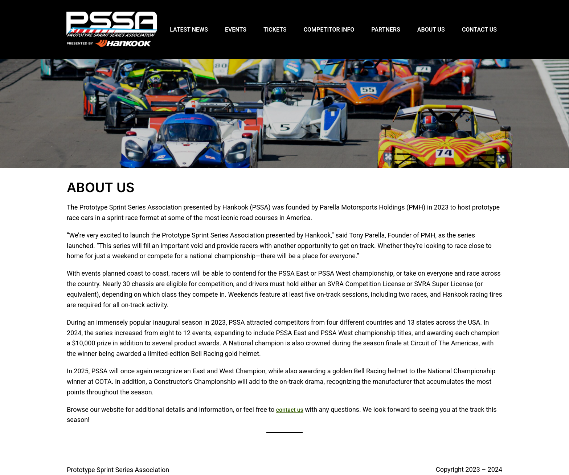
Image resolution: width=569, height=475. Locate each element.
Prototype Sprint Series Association (118, 470)
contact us (289, 409)
